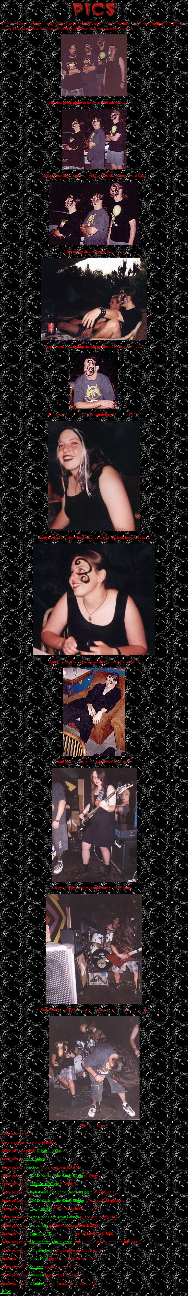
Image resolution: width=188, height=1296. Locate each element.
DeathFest (38, 1283)
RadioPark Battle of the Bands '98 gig (59, 1192)
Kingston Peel (41, 1250)
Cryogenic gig (41, 1209)
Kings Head (39, 1258)
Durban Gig (39, 1225)
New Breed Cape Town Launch (54, 1217)
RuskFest (37, 1275)
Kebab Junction (49, 1151)
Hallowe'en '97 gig (44, 1184)
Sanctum (36, 1267)
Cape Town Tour (43, 1234)
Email (6, 1292)
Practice (32, 1167)
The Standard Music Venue (51, 1242)
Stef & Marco (34, 1159)
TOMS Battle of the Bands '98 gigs (57, 1200)
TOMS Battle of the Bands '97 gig (56, 1175)
